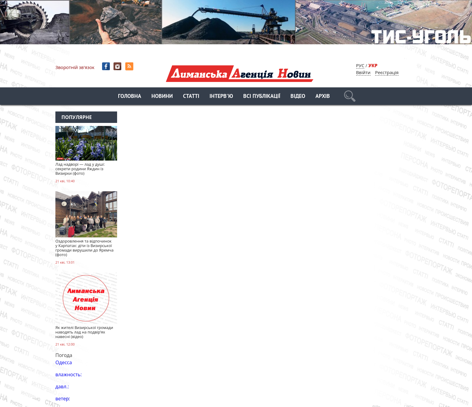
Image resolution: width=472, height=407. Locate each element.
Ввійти (363, 72)
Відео (297, 96)
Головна (129, 96)
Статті (191, 96)
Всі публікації (261, 96)
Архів (322, 96)
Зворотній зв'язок (75, 67)
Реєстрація (387, 72)
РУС (360, 65)
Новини (162, 96)
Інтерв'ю (221, 96)
